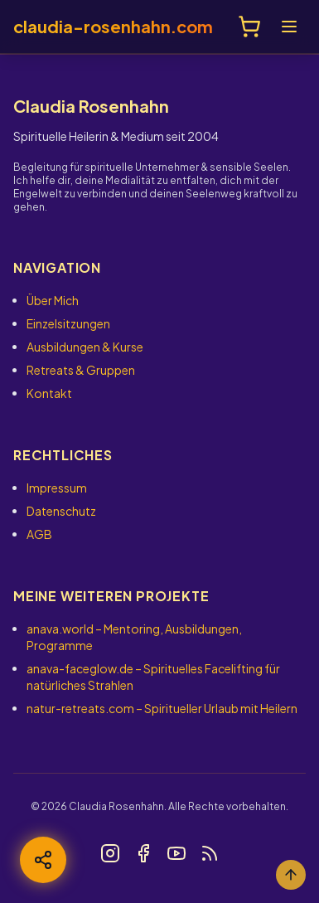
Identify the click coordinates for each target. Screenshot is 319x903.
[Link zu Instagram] (110, 853)
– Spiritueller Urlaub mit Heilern (162, 708)
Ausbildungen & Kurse (85, 346)
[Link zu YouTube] (176, 853)
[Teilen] (43, 860)
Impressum (57, 487)
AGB (39, 534)
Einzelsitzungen (68, 323)
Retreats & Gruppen (81, 369)
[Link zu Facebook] (143, 853)
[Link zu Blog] (210, 853)
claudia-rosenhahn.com (113, 26)
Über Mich (53, 300)
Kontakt (49, 393)
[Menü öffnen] (289, 26)
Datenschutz (61, 510)
